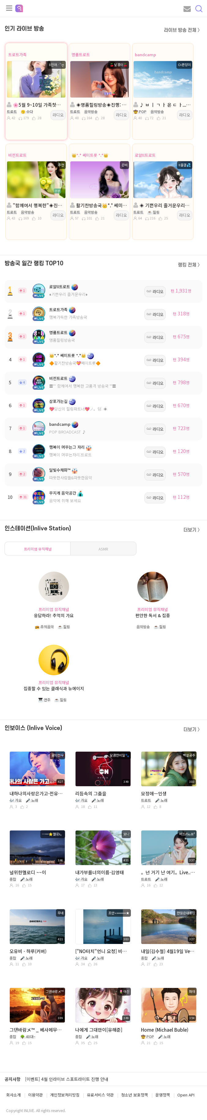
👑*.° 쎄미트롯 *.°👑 (90, 155)
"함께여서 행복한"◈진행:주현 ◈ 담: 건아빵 (36, 205)
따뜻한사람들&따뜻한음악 (70, 478)
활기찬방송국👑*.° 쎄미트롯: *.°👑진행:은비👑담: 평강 (99, 205)
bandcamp (145, 54)
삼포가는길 (58, 401)
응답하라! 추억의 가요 (54, 615)
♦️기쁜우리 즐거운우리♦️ (68, 294)
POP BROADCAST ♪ (67, 432)
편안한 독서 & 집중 (152, 615)
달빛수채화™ (60, 470)
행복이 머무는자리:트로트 (70, 455)
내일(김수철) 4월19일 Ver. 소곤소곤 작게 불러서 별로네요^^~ (168, 951)
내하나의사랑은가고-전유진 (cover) (36, 793)
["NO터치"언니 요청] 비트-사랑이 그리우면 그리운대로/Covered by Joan (102, 951)
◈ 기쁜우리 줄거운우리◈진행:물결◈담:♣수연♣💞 (162, 205)
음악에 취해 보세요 (65, 500)
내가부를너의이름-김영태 (99, 872)
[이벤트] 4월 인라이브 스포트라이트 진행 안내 (66, 1079)
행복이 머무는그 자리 (67, 447)
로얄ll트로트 (145, 155)
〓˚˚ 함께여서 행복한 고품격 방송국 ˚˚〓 (82, 386)
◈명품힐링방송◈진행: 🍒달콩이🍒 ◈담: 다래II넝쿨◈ (99, 104)
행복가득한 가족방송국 (68, 317)
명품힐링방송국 (62, 340)
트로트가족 (17, 54)
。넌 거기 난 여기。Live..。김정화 (168, 872)
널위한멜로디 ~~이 (27, 872)
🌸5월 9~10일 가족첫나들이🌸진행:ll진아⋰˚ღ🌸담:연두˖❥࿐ (36, 104)
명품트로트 (81, 54)
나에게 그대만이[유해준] (98, 1029)
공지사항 (12, 1079)
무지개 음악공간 (62, 493)
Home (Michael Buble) (164, 1029)
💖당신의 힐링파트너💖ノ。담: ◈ (78, 409)
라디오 (58, 115)
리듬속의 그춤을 (90, 793)
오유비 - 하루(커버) (27, 951)
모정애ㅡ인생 (154, 793)
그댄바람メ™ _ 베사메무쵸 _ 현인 (36, 1029)
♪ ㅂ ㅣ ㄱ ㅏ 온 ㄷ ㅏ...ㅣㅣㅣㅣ (162, 104)
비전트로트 (17, 155)
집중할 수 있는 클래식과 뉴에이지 (54, 688)
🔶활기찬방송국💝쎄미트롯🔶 (75, 363)
